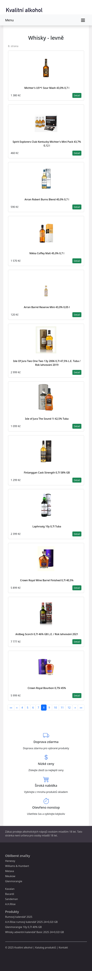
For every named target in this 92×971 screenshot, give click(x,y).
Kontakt (63, 947)
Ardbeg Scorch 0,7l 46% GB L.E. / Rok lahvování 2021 (46, 634)
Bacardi (9, 894)
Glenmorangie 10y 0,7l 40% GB (23, 927)
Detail (77, 95)
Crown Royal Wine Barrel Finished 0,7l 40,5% (46, 580)
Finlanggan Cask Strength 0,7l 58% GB (47, 472)
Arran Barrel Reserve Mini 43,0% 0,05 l (47, 307)
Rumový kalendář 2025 (18, 917)
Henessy (10, 861)
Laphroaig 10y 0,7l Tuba (46, 526)
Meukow (10, 876)
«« (11, 707)
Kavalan (10, 889)
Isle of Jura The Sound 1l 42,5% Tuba (47, 418)
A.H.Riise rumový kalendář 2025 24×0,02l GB (31, 922)
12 (69, 707)
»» (81, 707)
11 (62, 707)
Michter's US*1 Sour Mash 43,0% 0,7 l (46, 88)
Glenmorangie (13, 881)
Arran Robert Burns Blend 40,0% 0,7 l (47, 199)
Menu (9, 20)
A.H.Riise (10, 904)
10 (55, 707)
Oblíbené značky (17, 856)
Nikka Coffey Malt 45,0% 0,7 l (46, 253)
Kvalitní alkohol (23, 947)
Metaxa (9, 871)
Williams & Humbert (17, 866)
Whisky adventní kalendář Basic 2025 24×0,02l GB (34, 932)
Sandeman (11, 899)
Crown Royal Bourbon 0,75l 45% (47, 688)
